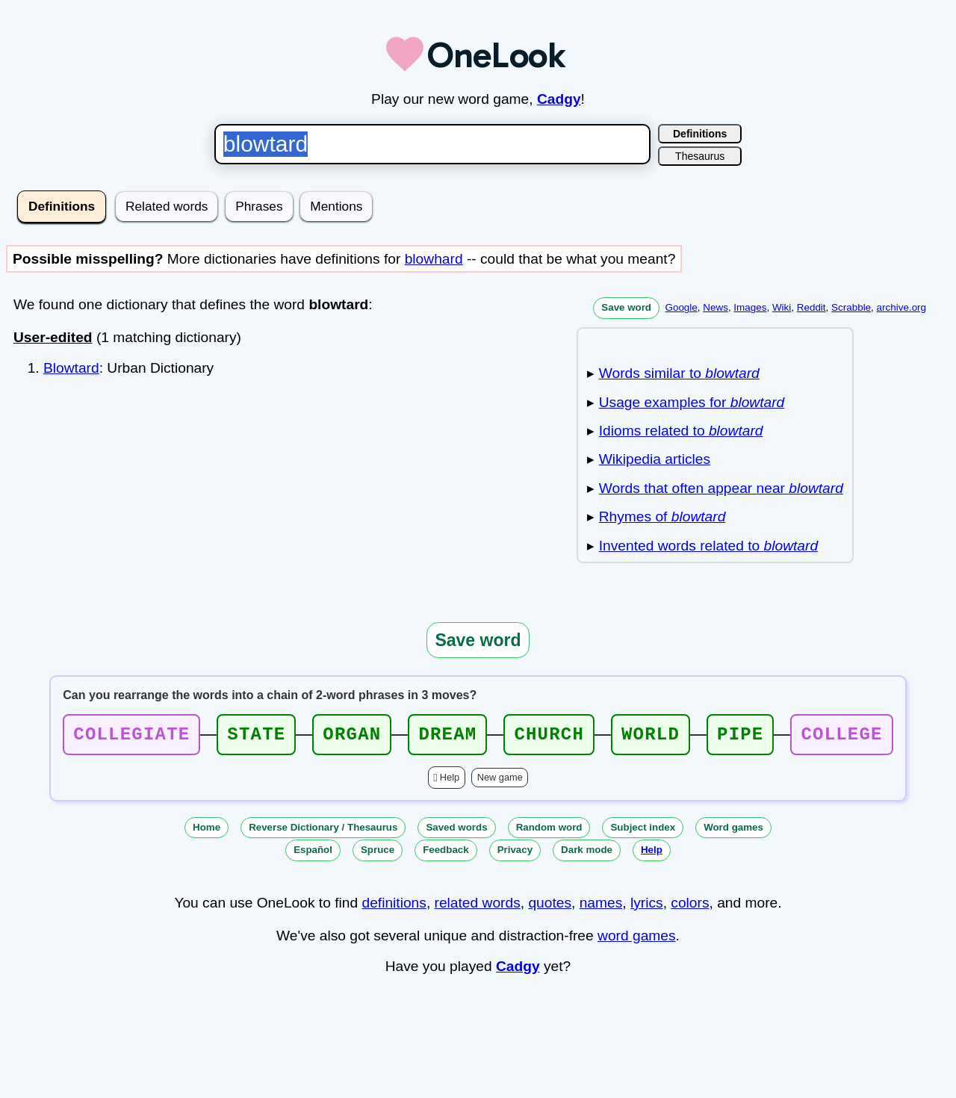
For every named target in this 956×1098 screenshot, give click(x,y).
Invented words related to (708, 545)
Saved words (456, 831)
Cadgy (559, 99)
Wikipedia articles (654, 459)
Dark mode (586, 854)
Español (313, 854)
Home (206, 831)
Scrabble (851, 307)
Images (749, 307)
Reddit (811, 307)
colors (690, 907)
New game (500, 781)
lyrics (646, 907)
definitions (393, 907)
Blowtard (71, 368)
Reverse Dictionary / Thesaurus (323, 831)
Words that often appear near (721, 488)
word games (637, 940)
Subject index (642, 831)
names (601, 907)
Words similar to (679, 373)
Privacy (515, 854)
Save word (626, 307)
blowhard (434, 259)
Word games (733, 831)
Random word (549, 831)
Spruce (377, 854)
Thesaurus (699, 156)
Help (449, 781)
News (715, 307)
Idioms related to (681, 430)
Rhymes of (662, 516)
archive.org (901, 307)
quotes (549, 907)
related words (478, 907)
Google (681, 307)
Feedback (446, 854)
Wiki (781, 307)
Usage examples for (692, 402)
